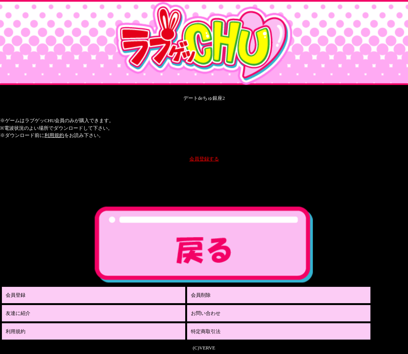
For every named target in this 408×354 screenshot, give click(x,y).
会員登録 (15, 295)
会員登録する (204, 159)
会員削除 (201, 295)
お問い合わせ (206, 313)
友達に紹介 (18, 313)
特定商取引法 (206, 331)
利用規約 (54, 135)
